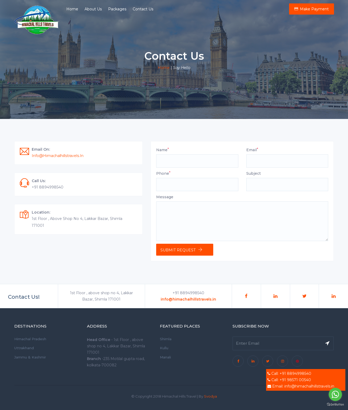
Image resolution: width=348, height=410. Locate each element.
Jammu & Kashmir (30, 357)
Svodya (210, 396)
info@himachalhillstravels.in (57, 155)
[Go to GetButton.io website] (335, 404)
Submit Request (178, 250)
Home (72, 9)
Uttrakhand (24, 348)
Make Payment (311, 9)
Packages (117, 9)
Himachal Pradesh (30, 339)
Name (162, 149)
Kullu (164, 348)
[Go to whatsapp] (335, 394)
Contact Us (143, 9)
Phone (163, 173)
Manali (165, 357)
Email (252, 149)
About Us (93, 9)
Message (164, 197)
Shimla (165, 339)
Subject (253, 173)
